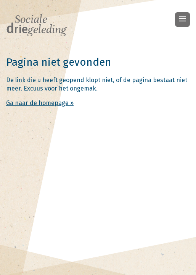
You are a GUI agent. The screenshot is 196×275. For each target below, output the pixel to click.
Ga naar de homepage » (40, 103)
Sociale (36, 24)
